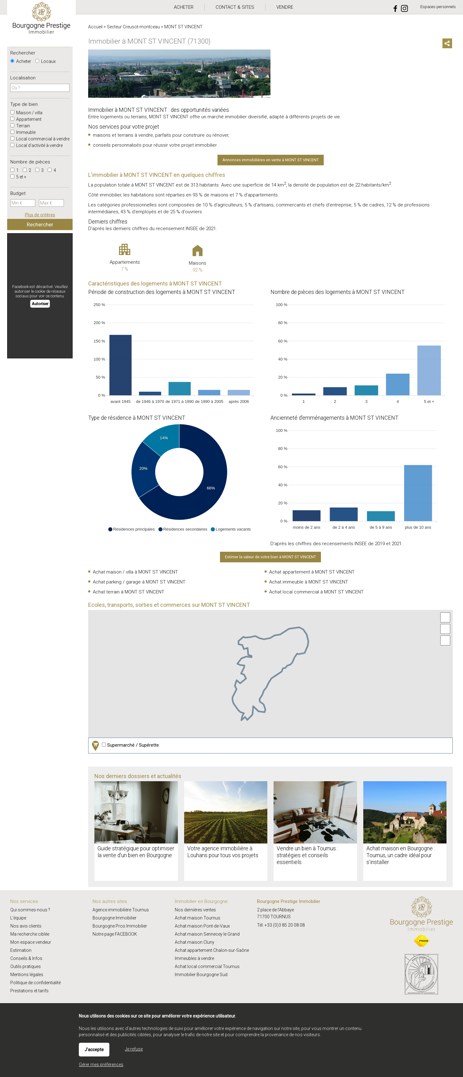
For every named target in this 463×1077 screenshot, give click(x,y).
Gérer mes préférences (101, 1064)
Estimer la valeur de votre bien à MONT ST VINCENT (270, 557)
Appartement (25, 119)
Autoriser (40, 303)
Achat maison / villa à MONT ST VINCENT (135, 572)
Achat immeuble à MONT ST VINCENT (308, 582)
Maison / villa (26, 112)
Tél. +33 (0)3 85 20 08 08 (281, 925)
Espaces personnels (438, 6)
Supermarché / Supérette (124, 745)
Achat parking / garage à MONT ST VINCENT (139, 582)
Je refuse (134, 1048)
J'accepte (94, 1049)
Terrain (20, 125)
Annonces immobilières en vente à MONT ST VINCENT (270, 160)
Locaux (45, 61)
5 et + (18, 176)
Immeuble (23, 132)
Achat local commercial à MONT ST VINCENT (316, 592)
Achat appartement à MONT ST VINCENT (312, 572)
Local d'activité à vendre (36, 145)
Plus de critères (40, 214)
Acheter (20, 61)
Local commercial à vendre (39, 138)
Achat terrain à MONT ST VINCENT (128, 592)
